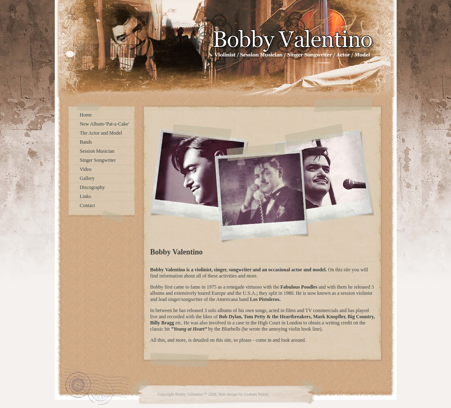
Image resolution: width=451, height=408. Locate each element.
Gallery (87, 178)
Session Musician (97, 151)
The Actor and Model (101, 133)
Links (85, 196)
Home (86, 115)
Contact (87, 205)
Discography (92, 187)
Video (86, 169)
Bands (86, 142)
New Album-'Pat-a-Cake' (104, 124)
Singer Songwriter (98, 160)
